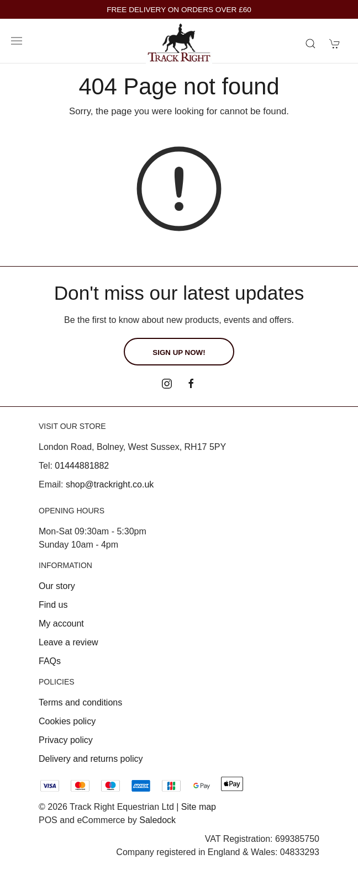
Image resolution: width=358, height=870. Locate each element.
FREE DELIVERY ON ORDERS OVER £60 (179, 10)
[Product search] (310, 43)
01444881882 (82, 465)
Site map (198, 806)
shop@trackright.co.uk (110, 484)
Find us (53, 604)
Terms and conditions (80, 702)
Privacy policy (66, 740)
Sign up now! (178, 352)
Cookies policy (67, 721)
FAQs (50, 661)
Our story (57, 586)
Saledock (157, 820)
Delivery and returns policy (91, 758)
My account (61, 623)
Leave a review (68, 642)
